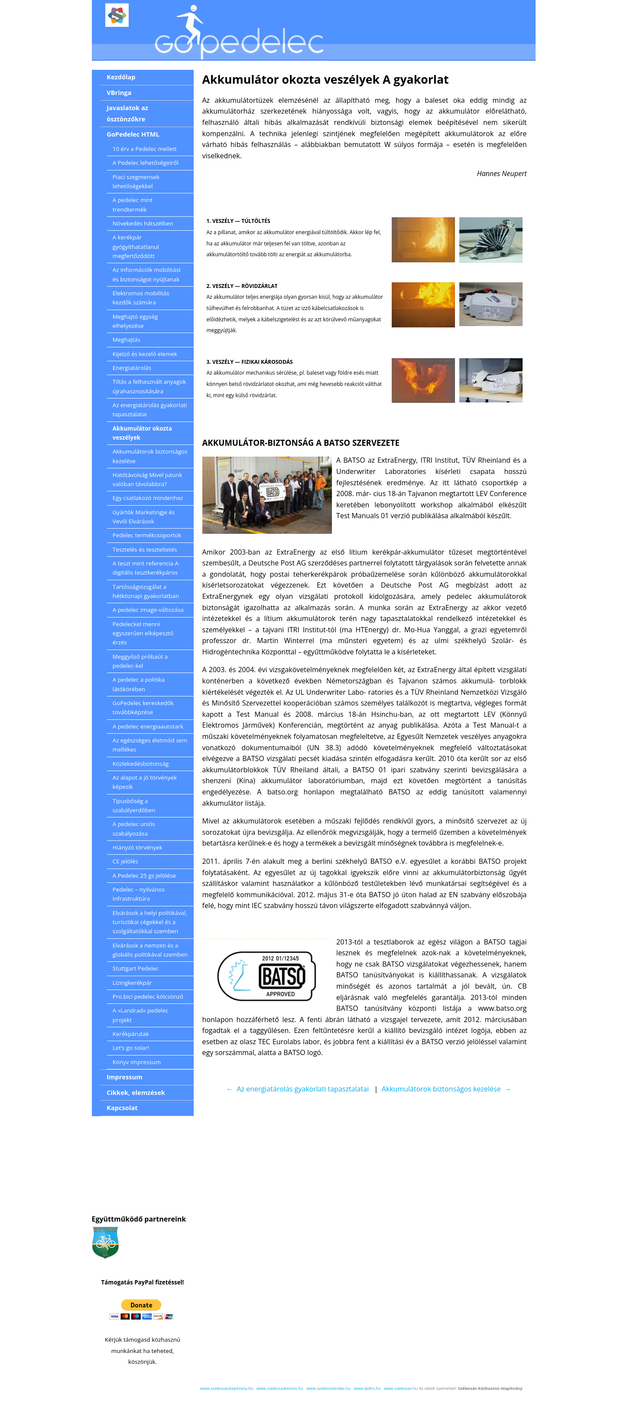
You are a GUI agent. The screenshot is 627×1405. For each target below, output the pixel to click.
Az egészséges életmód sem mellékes (150, 744)
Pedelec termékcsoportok (147, 535)
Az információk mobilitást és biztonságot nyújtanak (147, 274)
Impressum (124, 1076)
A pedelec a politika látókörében (139, 684)
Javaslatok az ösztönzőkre (127, 113)
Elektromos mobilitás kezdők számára (141, 297)
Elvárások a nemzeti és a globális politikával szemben (150, 949)
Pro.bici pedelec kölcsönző (148, 996)
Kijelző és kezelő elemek (145, 354)
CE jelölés (125, 861)
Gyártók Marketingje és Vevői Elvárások (144, 516)
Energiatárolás (132, 368)
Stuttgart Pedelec (136, 968)
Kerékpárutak (131, 1034)
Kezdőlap (121, 76)
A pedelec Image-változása (148, 610)
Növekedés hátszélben (143, 223)
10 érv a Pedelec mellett (145, 149)
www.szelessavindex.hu (328, 1388)
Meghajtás (126, 339)
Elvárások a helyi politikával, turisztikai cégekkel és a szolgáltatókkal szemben (150, 922)
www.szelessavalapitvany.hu (226, 1388)
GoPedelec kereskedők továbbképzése (143, 707)
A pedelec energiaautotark (148, 726)
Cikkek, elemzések (136, 1092)
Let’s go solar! (131, 1048)
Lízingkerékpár (132, 983)
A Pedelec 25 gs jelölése (144, 875)
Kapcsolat (122, 1107)
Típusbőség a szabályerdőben (134, 805)
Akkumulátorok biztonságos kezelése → (446, 1089)
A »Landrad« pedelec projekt (141, 1014)
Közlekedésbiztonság (141, 764)
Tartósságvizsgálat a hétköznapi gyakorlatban (146, 591)
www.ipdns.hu (367, 1388)
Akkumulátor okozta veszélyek (142, 433)
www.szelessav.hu (401, 1388)
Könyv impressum (137, 1062)
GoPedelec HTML (133, 134)
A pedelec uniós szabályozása (134, 828)
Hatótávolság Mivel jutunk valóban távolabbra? (147, 479)
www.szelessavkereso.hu (280, 1388)
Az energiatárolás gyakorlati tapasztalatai (150, 409)
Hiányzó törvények (137, 847)
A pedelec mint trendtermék (133, 204)
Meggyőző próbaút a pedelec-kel (140, 661)
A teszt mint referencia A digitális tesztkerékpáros (146, 567)
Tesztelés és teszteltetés (145, 549)
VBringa (119, 92)
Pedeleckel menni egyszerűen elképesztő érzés (143, 633)
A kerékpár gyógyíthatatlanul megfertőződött (136, 246)
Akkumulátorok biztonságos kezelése (150, 456)
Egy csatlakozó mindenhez (148, 498)
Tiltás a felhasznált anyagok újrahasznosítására (149, 386)
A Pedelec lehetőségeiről (146, 163)
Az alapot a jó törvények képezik (145, 782)
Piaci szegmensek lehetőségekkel (136, 181)
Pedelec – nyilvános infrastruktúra (139, 893)
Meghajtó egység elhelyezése (135, 321)
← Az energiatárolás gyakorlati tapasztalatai (297, 1089)
